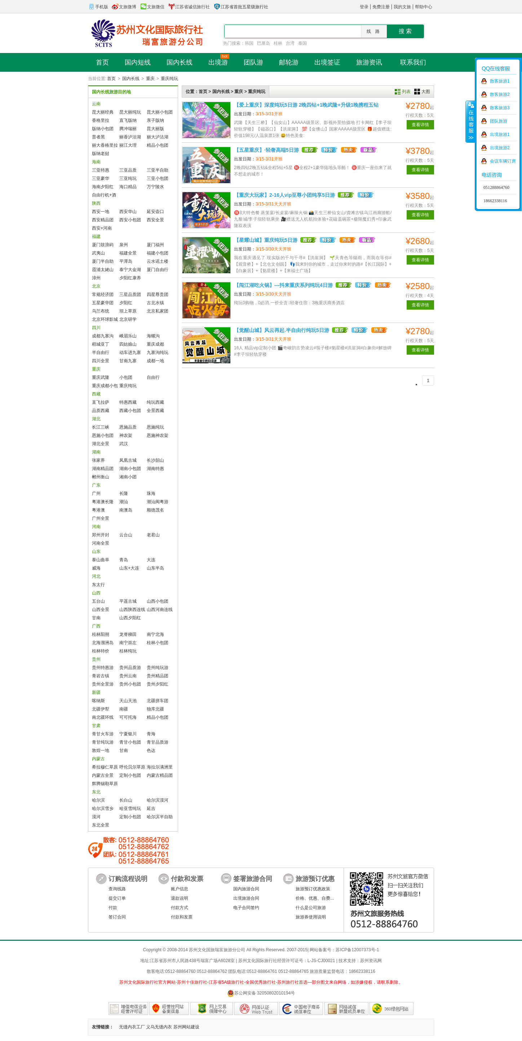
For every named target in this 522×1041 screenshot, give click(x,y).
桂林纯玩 (128, 651)
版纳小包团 (103, 128)
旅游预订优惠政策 (313, 888)
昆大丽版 (155, 128)
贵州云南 (128, 675)
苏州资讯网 (371, 960)
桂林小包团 (157, 642)
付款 (113, 907)
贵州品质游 (130, 667)
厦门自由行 (157, 269)
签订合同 (117, 917)
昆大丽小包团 (160, 112)
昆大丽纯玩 (130, 112)
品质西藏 (100, 410)
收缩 (470, 121)
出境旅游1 (500, 134)
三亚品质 (128, 170)
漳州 (96, 277)
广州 (96, 493)
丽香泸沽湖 (130, 136)
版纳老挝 (100, 153)
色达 (151, 750)
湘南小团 (128, 476)
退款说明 (179, 898)
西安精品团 (103, 219)
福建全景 (128, 253)
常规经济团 (103, 294)
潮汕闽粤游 (157, 501)
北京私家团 (157, 311)
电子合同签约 (246, 907)
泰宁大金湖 (130, 269)
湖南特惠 (155, 468)
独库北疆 (155, 709)
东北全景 (100, 825)
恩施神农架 (157, 435)
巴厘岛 (263, 43)
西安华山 (128, 211)
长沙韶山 (155, 460)
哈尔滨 (98, 800)
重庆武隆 (100, 377)
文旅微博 (124, 6)
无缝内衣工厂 (132, 1026)
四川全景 (100, 360)
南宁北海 (155, 634)
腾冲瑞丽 (128, 128)
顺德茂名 (155, 510)
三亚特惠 (100, 170)
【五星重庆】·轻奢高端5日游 (266, 150)
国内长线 (131, 78)
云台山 (125, 534)
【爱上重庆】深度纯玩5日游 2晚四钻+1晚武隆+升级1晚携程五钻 (306, 105)
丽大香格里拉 (105, 145)
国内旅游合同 (246, 888)
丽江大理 (128, 145)
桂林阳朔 (100, 634)
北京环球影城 (105, 319)
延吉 (151, 808)
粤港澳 (98, 510)
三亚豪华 (100, 178)
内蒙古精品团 (160, 775)
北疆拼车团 (157, 700)
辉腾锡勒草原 (105, 783)
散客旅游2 (500, 94)
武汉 (123, 443)
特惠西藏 (128, 402)
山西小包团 (157, 601)
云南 (96, 103)
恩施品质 (128, 427)
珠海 (151, 493)
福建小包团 (157, 253)
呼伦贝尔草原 (132, 767)
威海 (96, 568)
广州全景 (100, 518)
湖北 (96, 418)
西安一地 (100, 211)
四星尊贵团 (157, 294)
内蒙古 (98, 758)
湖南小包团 (130, 468)
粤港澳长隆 (103, 501)
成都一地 (155, 360)
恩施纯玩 (155, 427)
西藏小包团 (130, 410)
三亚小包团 (157, 178)
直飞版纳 (128, 120)
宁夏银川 (128, 733)
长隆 (123, 493)
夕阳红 (125, 302)
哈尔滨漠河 (157, 800)
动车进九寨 (130, 352)
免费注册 (381, 6)
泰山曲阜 (100, 559)
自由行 (153, 377)
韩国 (249, 43)
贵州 (96, 659)
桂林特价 (100, 651)
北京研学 (128, 319)
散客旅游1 (500, 81)
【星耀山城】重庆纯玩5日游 (265, 240)
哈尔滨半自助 (160, 816)
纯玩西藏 (155, 402)
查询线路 (117, 888)
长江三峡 (100, 427)
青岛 (123, 559)
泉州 (123, 244)
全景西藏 (155, 410)
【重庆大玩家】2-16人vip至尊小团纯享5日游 (284, 195)
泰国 (302, 43)
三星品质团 (130, 294)
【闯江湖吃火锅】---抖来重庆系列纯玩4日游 (283, 285)
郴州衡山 (100, 476)
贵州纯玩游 (157, 667)
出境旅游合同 (246, 898)
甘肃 (96, 725)
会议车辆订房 (503, 161)
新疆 (96, 692)
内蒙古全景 (103, 775)
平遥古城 (128, 601)
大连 (151, 559)
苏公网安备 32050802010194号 (261, 993)
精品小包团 (157, 145)
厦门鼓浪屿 (103, 244)
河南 (96, 526)
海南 (96, 161)
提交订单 (117, 898)
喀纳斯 (98, 700)
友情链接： (103, 1026)
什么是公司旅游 (311, 907)
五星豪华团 (103, 302)
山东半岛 (155, 568)
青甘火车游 (103, 733)
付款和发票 (182, 917)
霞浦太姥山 (103, 269)
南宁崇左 (128, 642)
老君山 (153, 534)
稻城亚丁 (100, 344)
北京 (96, 286)
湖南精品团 (103, 468)
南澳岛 (125, 510)
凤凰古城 (128, 460)
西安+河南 (102, 228)
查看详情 (420, 124)
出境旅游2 (500, 147)
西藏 (96, 394)
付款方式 (179, 907)
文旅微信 (152, 6)
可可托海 (128, 717)
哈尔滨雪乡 (103, 808)
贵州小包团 (130, 684)
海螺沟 (153, 335)
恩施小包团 (103, 435)
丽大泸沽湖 (157, 136)
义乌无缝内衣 (159, 1026)
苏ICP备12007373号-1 (357, 949)
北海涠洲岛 (103, 642)
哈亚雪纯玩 (130, 808)
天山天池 (128, 700)
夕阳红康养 (130, 277)
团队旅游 (498, 121)
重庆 (150, 78)
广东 (96, 485)
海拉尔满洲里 (160, 767)
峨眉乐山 (128, 335)
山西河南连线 (160, 609)
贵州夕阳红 (157, 684)
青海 (151, 733)
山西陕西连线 (132, 609)
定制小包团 (130, 775)
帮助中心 (423, 6)
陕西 (96, 203)
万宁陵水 (155, 186)
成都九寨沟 (103, 335)
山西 (96, 592)
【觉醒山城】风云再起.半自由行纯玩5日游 (281, 330)
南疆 (123, 709)
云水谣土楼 (157, 261)
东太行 (98, 584)
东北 (96, 791)
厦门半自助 (103, 261)
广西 (96, 626)
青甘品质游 (157, 742)
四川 (96, 327)
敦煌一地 (100, 750)
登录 (364, 6)
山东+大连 (129, 568)
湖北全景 (100, 443)
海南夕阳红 (103, 186)
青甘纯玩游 (103, 742)
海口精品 (128, 186)
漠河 (96, 816)
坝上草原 (128, 311)
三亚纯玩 (128, 178)
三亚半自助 (157, 170)
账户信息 (179, 888)
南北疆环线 (103, 717)
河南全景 (100, 543)
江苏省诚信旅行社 (189, 6)
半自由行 (100, 352)
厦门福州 (155, 244)
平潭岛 (125, 261)
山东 (96, 551)
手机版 (98, 6)
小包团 (125, 377)
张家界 (98, 460)
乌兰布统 (100, 311)
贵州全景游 (103, 684)
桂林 (278, 43)
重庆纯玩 (169, 78)
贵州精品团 (157, 675)
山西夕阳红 (130, 617)
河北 (96, 576)
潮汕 (123, 501)
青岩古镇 (100, 675)
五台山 (98, 601)
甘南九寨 (128, 360)
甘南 (96, 617)
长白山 (125, 800)
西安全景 (155, 219)
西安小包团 (130, 219)
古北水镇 (155, 302)
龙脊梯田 (128, 634)
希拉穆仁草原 (105, 767)
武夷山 (98, 253)
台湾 (290, 43)
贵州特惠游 (103, 667)
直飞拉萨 (100, 402)
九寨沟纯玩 (157, 352)
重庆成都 (155, 344)
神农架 (125, 435)
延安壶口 (155, 211)
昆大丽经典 (103, 112)
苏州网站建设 (186, 1026)
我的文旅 (402, 6)
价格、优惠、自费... (315, 898)
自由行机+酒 (104, 195)
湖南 (96, 452)
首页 (111, 78)
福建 (96, 236)
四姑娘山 (128, 344)
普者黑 (98, 136)
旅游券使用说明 (311, 917)
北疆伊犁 (100, 709)
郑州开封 (100, 534)
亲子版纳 (155, 120)
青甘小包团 (130, 742)
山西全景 (100, 609)
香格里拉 (100, 120)
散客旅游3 (500, 107)
